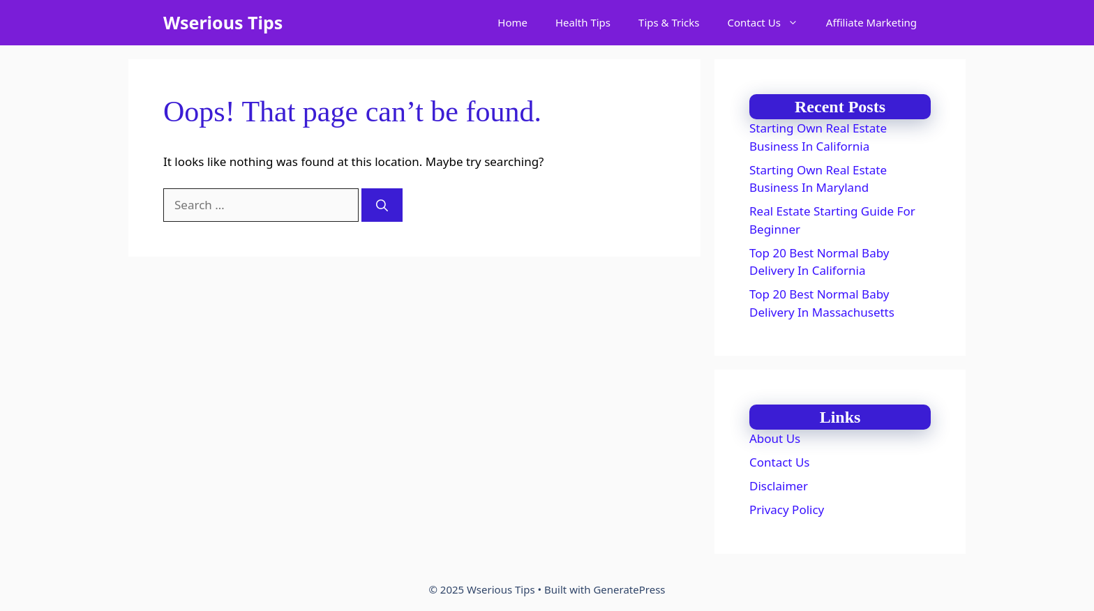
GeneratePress (629, 589)
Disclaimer (778, 486)
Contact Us (770, 22)
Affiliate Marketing (871, 22)
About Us (774, 438)
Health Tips (582, 22)
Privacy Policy (786, 509)
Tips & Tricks (668, 22)
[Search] (382, 205)
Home (512, 22)
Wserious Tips (223, 22)
